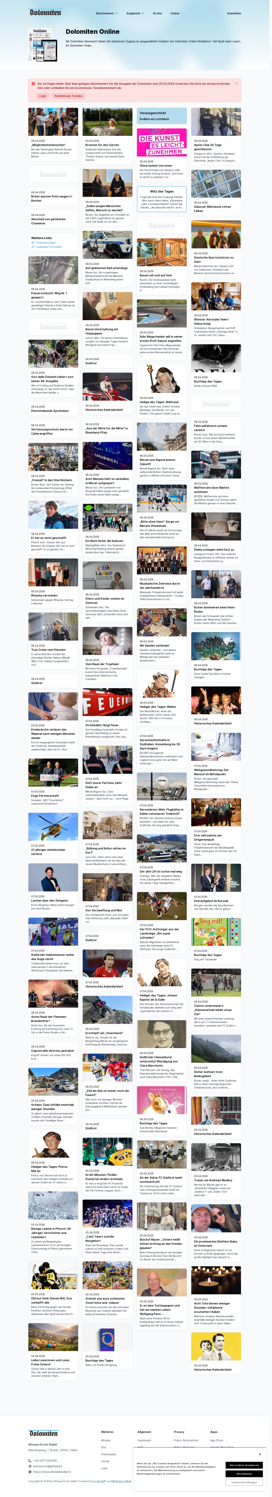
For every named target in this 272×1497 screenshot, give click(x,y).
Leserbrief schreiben (49, 263)
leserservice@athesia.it (47, 1466)
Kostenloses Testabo (68, 96)
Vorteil (105, 1461)
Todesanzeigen (46, 259)
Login (42, 96)
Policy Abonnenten (186, 1440)
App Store (216, 1440)
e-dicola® (99, 1481)
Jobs (104, 1468)
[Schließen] (260, 1454)
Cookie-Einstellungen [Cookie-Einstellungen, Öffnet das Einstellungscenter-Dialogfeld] (244, 1482)
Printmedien (108, 1454)
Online (174, 13)
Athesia (105, 1440)
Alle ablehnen (244, 1473)
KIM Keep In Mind (121, 1481)
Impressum (144, 1440)
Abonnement (107, 13)
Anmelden (234, 13)
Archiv (157, 13)
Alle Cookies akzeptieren (244, 1465)
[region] (199, 1469)
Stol (103, 1447)
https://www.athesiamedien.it (52, 1472)
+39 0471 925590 (45, 1460)
